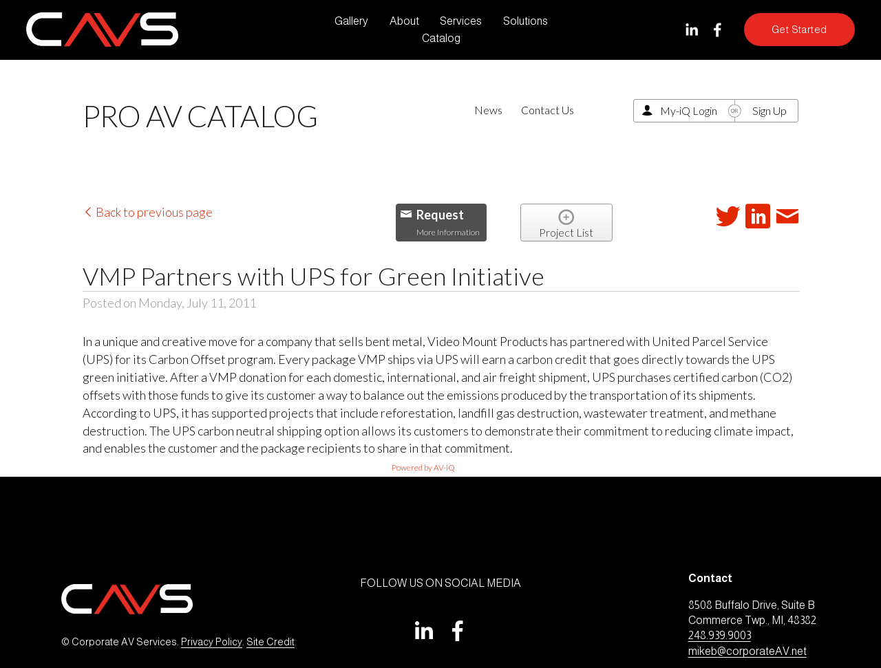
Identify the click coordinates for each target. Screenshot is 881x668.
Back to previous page (148, 211)
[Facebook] (717, 30)
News (488, 109)
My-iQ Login (688, 110)
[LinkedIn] (691, 30)
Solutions (525, 21)
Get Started (799, 29)
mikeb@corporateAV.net (747, 651)
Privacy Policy (211, 641)
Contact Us (547, 109)
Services (461, 21)
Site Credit (270, 641)
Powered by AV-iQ (423, 467)
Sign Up (769, 110)
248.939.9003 (719, 635)
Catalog (441, 38)
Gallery (351, 21)
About (404, 21)
